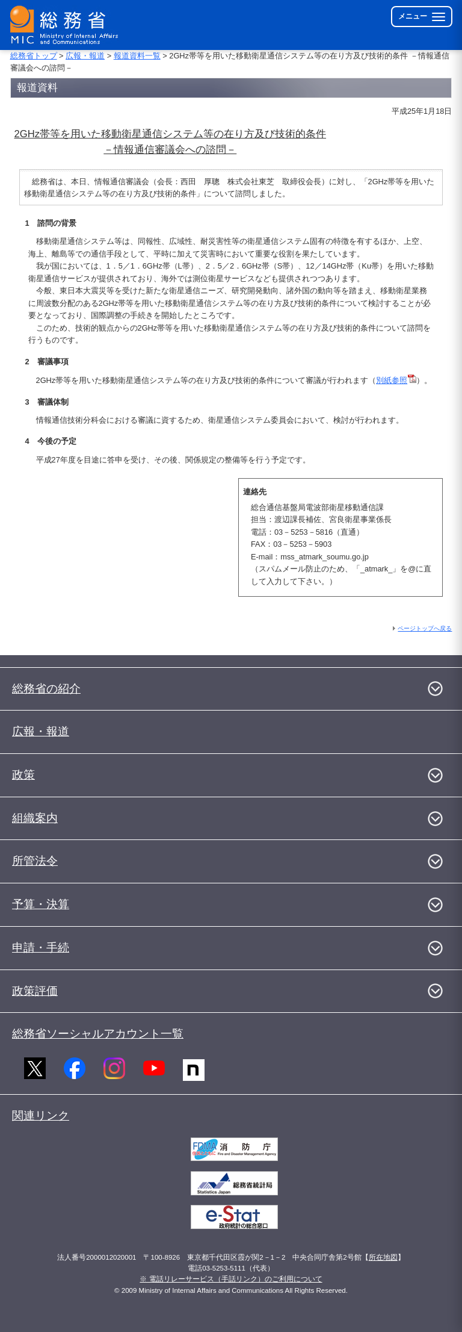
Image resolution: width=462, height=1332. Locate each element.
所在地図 (383, 1257)
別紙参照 (396, 380)
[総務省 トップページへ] (67, 25)
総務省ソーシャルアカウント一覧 (97, 1033)
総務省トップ (33, 55)
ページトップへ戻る (425, 628)
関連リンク (40, 1115)
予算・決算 (40, 904)
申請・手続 (40, 947)
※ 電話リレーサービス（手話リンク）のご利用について (231, 1279)
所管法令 (35, 860)
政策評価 (35, 991)
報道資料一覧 (137, 55)
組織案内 (35, 818)
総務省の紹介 (46, 688)
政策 (23, 774)
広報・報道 (85, 55)
